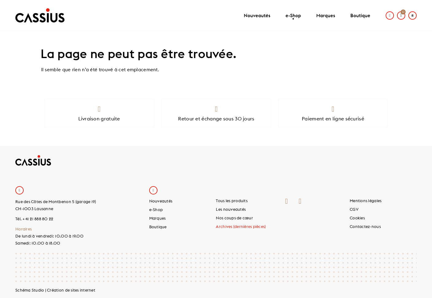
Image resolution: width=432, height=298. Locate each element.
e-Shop (293, 18)
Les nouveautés (231, 209)
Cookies (357, 217)
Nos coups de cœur (234, 217)
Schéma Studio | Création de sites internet (55, 290)
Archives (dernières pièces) (241, 226)
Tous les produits (231, 200)
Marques (325, 15)
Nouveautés (257, 15)
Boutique (360, 15)
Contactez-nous (365, 226)
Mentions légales (365, 200)
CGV (354, 209)
